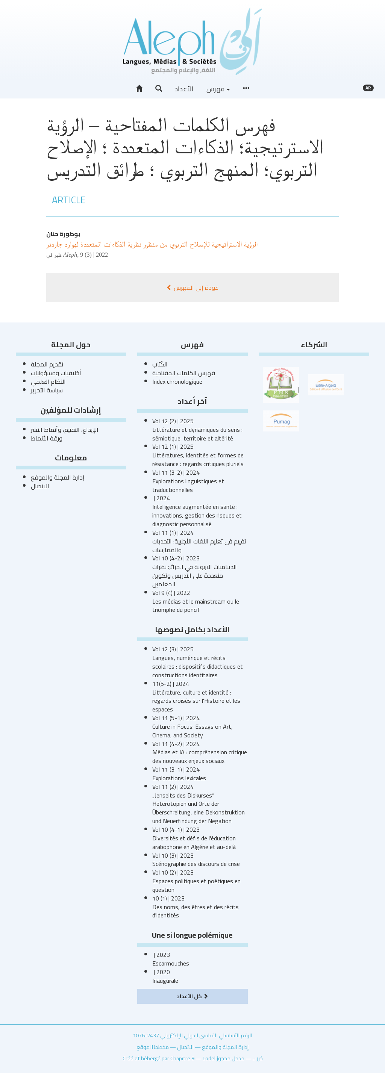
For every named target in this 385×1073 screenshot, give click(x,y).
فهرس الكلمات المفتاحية (183, 372)
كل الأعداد (192, 996)
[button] (159, 88)
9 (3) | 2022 (94, 254)
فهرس (218, 89)
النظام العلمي (48, 381)
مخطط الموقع (152, 1047)
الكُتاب (160, 364)
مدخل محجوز (230, 1058)
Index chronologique (177, 381)
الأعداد (184, 89)
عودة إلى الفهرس (192, 287)
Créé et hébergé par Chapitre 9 (158, 1058)
